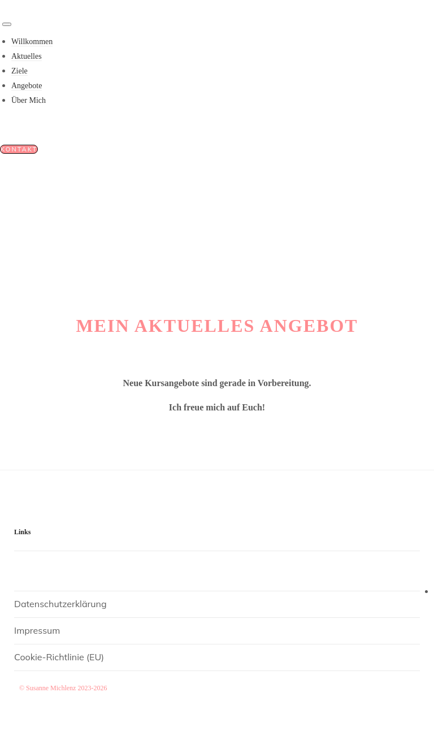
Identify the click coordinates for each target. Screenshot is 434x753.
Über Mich (28, 100)
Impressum (37, 630)
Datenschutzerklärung (60, 603)
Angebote (26, 85)
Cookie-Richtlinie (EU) (59, 657)
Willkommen (32, 41)
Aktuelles (26, 56)
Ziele (19, 71)
